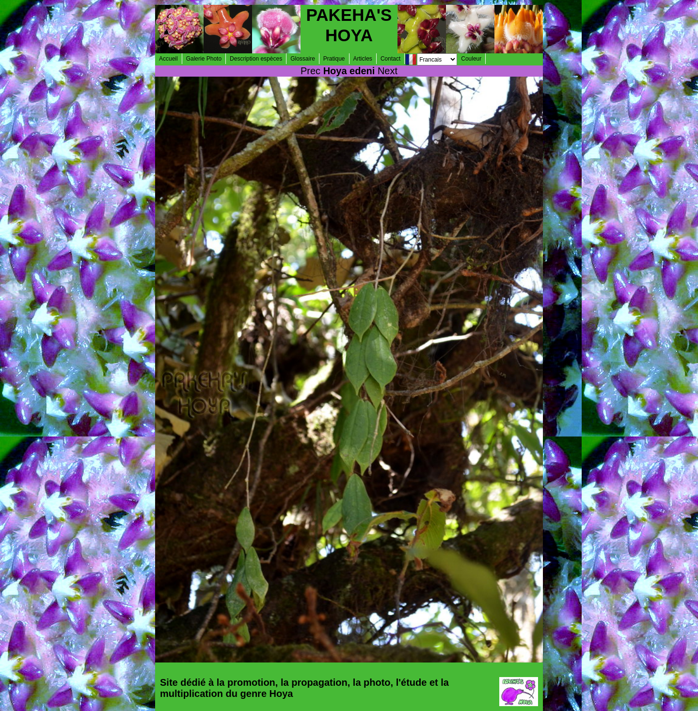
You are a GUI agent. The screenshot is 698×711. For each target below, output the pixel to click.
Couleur (471, 58)
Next (387, 70)
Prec (310, 70)
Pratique (334, 58)
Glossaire (302, 58)
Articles (362, 58)
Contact (390, 58)
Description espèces (256, 58)
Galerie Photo (204, 58)
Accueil (168, 58)
